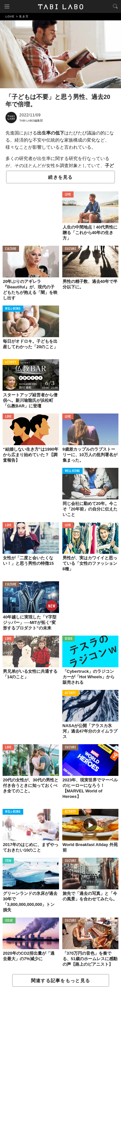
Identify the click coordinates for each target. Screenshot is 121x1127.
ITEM (8, 861)
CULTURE (10, 249)
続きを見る (60, 177)
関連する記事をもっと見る (60, 980)
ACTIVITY (10, 362)
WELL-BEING (13, 309)
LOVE (68, 195)
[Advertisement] (60, 1057)
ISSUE (69, 639)
